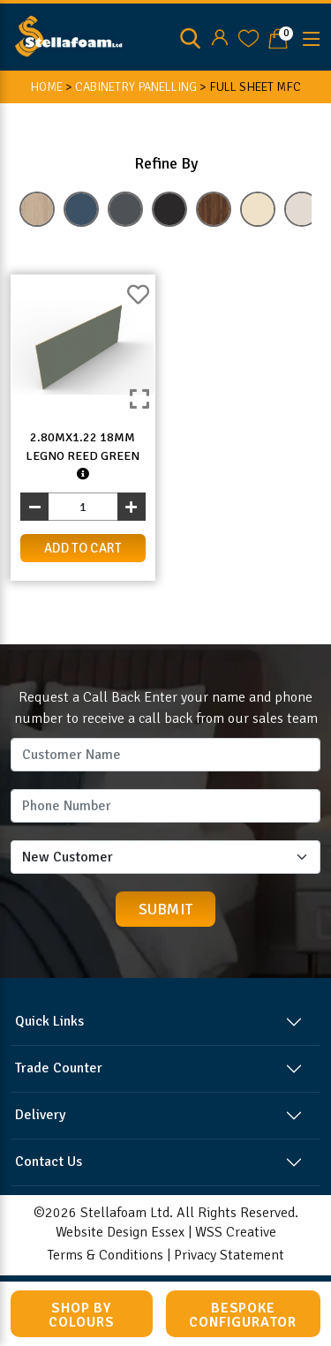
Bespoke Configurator (243, 1315)
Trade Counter (58, 1068)
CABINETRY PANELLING (136, 86)
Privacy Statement (229, 1255)
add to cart (83, 548)
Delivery (40, 1115)
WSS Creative (235, 1232)
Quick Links (49, 1021)
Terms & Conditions (105, 1255)
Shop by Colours (82, 1315)
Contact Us (48, 1161)
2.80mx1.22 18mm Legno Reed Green (82, 456)
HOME (46, 86)
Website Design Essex (120, 1232)
